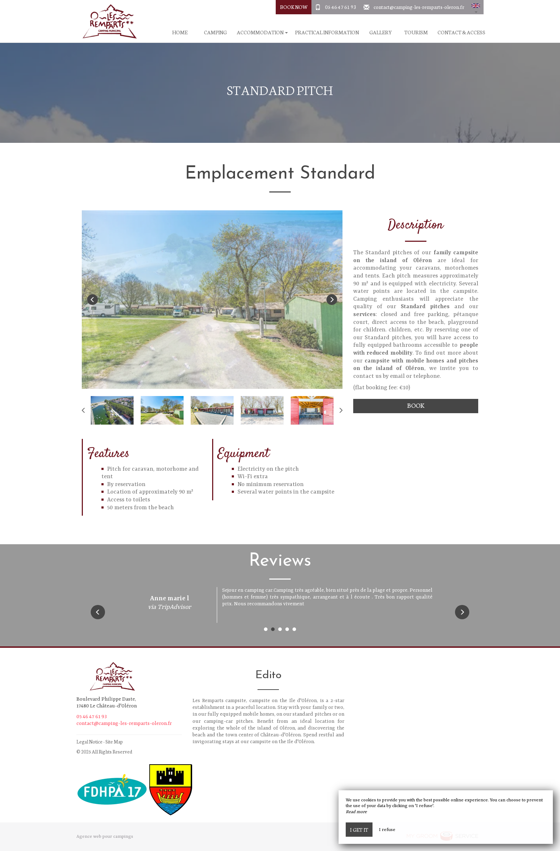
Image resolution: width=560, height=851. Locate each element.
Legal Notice (89, 741)
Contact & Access (461, 32)
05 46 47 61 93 (340, 6)
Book (415, 405)
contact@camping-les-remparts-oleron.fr (419, 6)
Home (180, 32)
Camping (215, 32)
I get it (359, 829)
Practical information (327, 32)
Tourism (416, 32)
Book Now (294, 6)
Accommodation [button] (262, 32)
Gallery (380, 32)
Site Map (114, 741)
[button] (475, 7)
